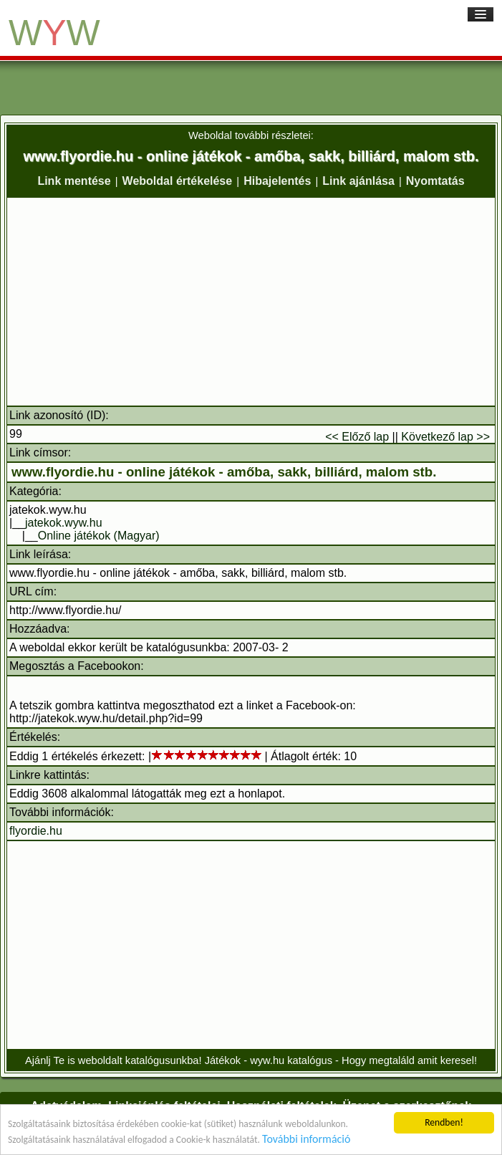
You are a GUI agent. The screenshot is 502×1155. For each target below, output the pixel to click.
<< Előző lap (357, 437)
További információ (306, 1139)
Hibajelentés (277, 181)
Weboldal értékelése (177, 181)
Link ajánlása (358, 181)
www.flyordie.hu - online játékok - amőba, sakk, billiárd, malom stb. (223, 471)
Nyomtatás (435, 181)
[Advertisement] (251, 301)
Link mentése (73, 181)
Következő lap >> (445, 437)
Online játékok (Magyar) (99, 535)
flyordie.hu (35, 831)
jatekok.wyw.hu (63, 523)
